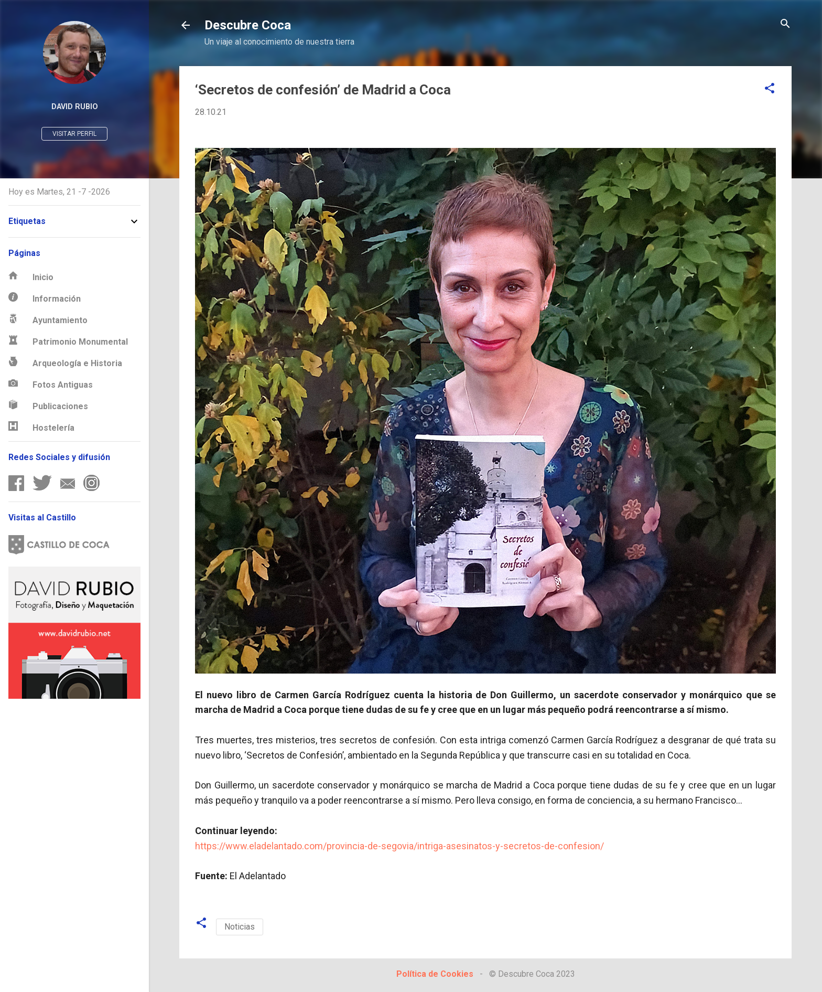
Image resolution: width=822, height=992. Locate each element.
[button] (769, 89)
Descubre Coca (247, 25)
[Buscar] (785, 24)
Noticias (239, 927)
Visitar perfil (74, 133)
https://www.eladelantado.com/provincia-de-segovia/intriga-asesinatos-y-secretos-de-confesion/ (399, 845)
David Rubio (74, 106)
